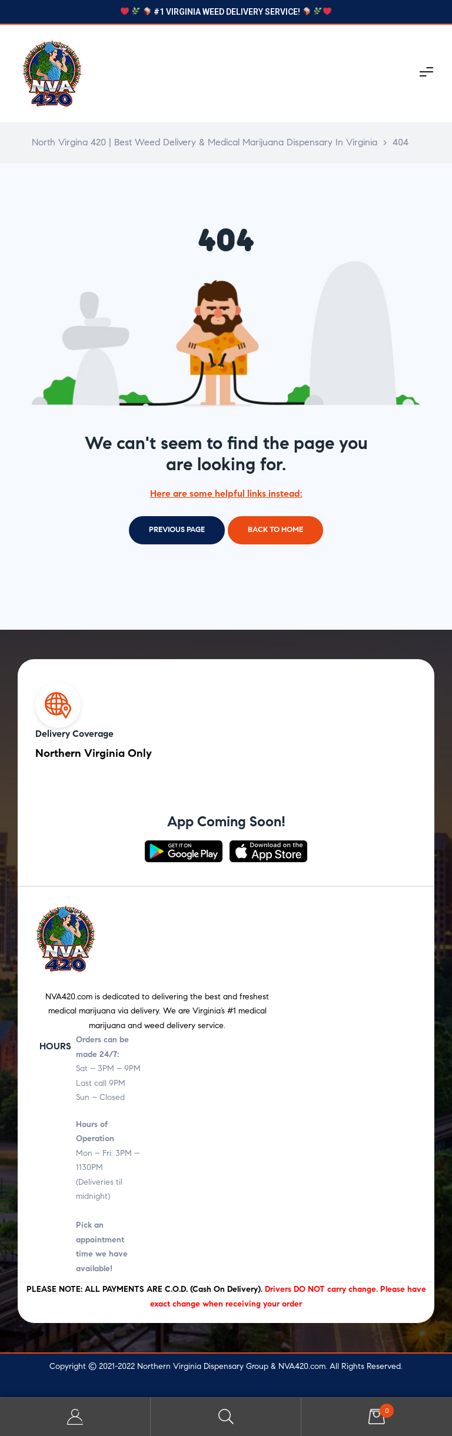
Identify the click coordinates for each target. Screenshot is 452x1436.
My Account (75, 1417)
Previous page (177, 529)
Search (226, 1417)
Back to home (275, 529)
